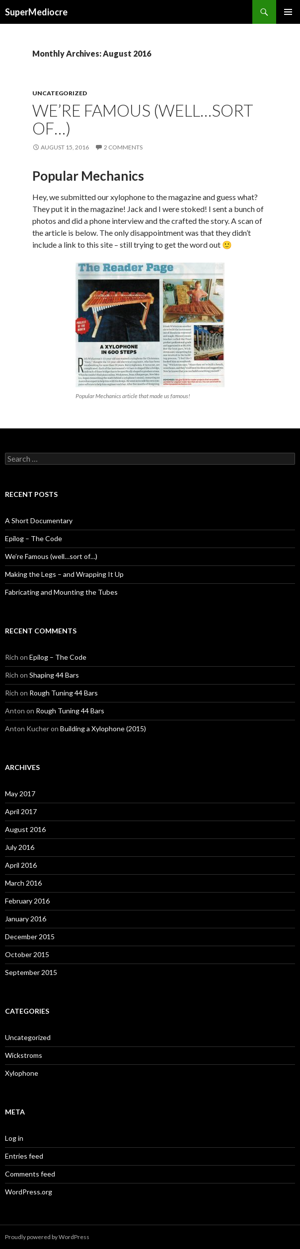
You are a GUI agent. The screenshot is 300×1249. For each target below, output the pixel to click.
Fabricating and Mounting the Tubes (61, 592)
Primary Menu (288, 12)
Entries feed (24, 1156)
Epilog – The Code (33, 538)
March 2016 (23, 883)
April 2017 (21, 811)
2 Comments (123, 147)
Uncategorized (59, 93)
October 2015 (27, 954)
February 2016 (27, 901)
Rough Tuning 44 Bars (63, 693)
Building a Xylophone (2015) (103, 728)
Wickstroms (23, 1055)
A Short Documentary (39, 520)
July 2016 (19, 847)
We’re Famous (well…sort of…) (142, 119)
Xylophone (21, 1073)
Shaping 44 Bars (54, 675)
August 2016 (25, 829)
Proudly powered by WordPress (47, 1237)
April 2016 (21, 865)
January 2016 (25, 918)
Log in (14, 1138)
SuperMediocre (36, 11)
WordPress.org (28, 1191)
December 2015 (30, 936)
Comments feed (30, 1174)
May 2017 (20, 793)
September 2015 (31, 972)
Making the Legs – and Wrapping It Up (64, 574)
